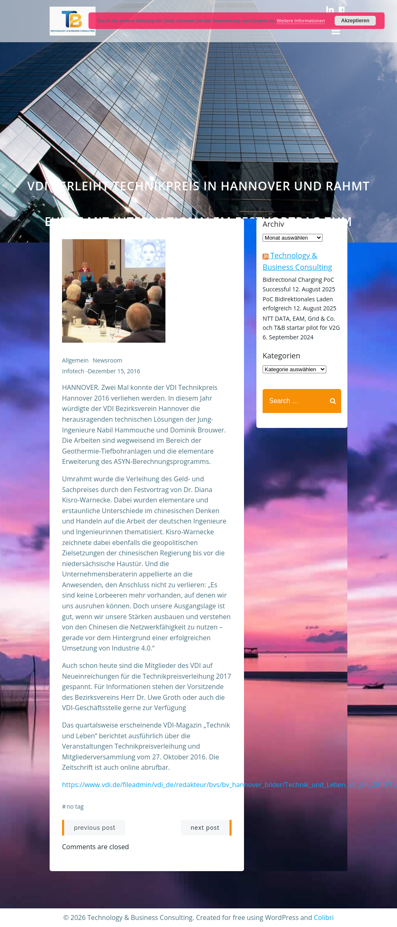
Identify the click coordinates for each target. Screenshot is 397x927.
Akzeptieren (355, 21)
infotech (73, 371)
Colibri (324, 917)
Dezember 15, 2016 (114, 371)
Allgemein (75, 360)
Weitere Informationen (301, 20)
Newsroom (107, 360)
